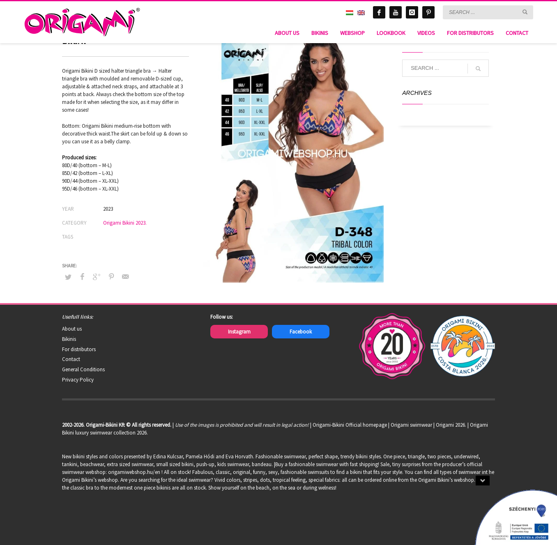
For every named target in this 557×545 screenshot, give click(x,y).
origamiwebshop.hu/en (134, 472)
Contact (71, 359)
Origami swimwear (411, 424)
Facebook (301, 331)
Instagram (239, 331)
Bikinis (69, 339)
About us (72, 328)
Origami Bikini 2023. (125, 222)
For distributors (79, 349)
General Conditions (83, 369)
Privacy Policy (78, 379)
